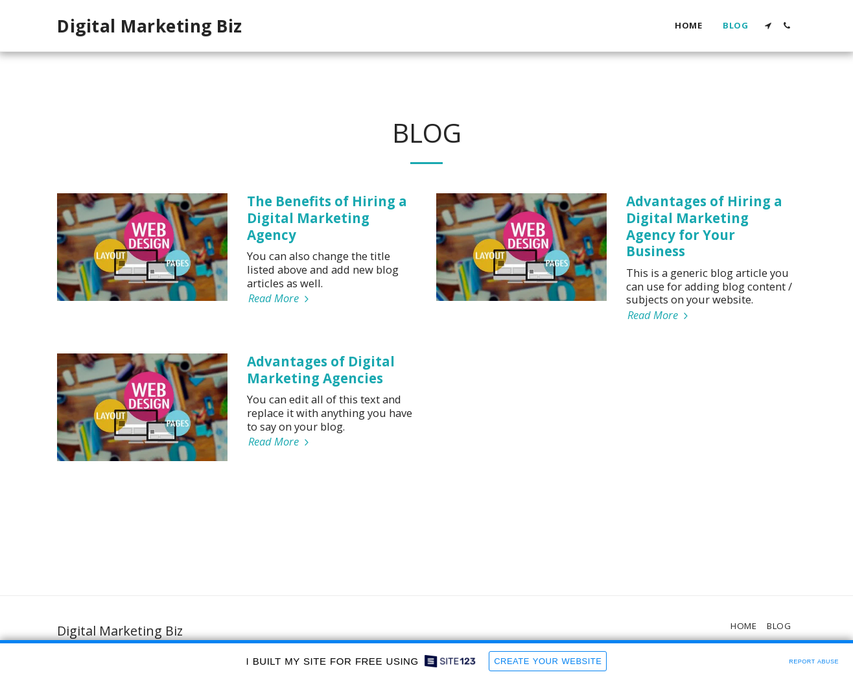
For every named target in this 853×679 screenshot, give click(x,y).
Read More (280, 298)
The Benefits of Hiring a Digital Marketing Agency (327, 218)
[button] (768, 25)
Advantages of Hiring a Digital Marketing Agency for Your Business (704, 226)
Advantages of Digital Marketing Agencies (321, 369)
